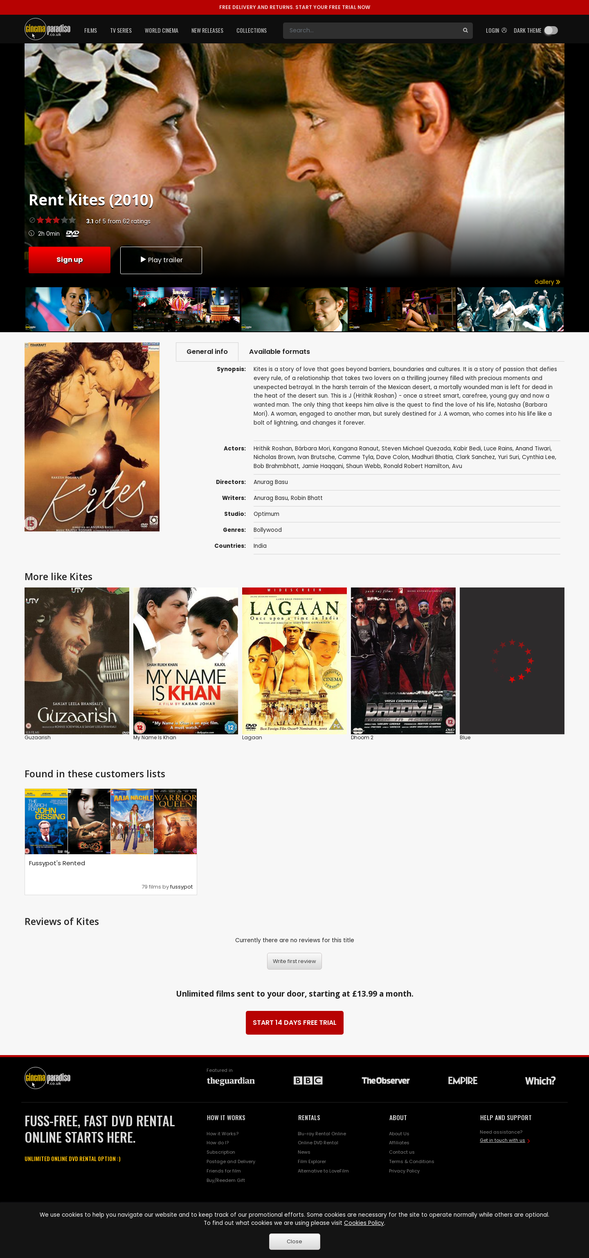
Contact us (402, 1152)
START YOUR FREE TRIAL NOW (294, 7)
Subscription (221, 1152)
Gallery (547, 282)
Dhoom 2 (362, 737)
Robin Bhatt (307, 498)
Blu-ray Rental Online (322, 1133)
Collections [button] (251, 30)
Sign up (69, 259)
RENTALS (309, 1117)
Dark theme (528, 30)
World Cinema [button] (161, 30)
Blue (465, 737)
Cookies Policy (364, 1223)
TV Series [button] (121, 30)
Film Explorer (312, 1161)
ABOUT (398, 1117)
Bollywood (268, 530)
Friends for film (224, 1171)
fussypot (181, 887)
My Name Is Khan (154, 737)
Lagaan (252, 737)
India (260, 546)
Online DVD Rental (318, 1142)
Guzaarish (38, 737)
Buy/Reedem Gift (226, 1180)
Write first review (294, 961)
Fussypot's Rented (57, 863)
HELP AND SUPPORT (506, 1117)
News (304, 1152)
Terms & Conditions (411, 1161)
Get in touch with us (502, 1140)
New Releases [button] (207, 30)
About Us (399, 1133)
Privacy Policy (404, 1171)
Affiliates (399, 1142)
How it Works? (222, 1133)
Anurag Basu (271, 498)
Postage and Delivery (231, 1161)
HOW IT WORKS (226, 1117)
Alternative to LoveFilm (323, 1171)
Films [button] (90, 30)
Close (294, 1241)
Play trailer (161, 260)
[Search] (370, 31)
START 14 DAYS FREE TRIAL (295, 1022)
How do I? (218, 1142)
